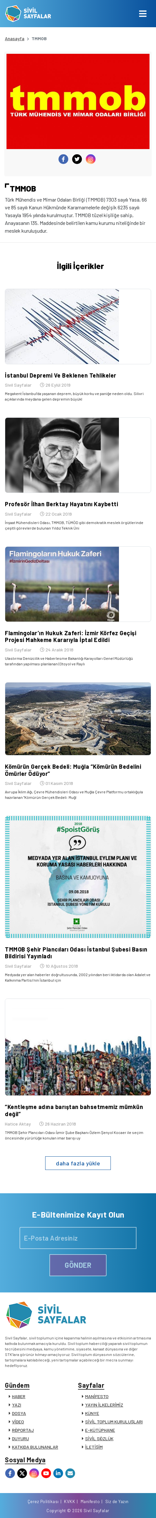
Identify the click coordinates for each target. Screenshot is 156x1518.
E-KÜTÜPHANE (100, 1430)
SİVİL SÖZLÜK (99, 1438)
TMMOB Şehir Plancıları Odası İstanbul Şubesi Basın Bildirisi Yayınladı (76, 953)
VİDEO (18, 1421)
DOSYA (19, 1413)
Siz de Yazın (117, 1501)
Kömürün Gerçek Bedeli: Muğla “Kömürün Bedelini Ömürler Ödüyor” (73, 770)
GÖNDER (78, 1265)
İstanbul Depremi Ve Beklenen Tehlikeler (60, 375)
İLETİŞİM (94, 1447)
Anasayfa (14, 38)
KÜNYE (92, 1413)
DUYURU (20, 1438)
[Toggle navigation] (143, 13)
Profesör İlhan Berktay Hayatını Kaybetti (61, 504)
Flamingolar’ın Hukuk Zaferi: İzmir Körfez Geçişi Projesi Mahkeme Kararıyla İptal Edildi (70, 636)
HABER (18, 1396)
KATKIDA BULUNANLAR (35, 1447)
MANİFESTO (97, 1396)
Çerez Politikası (43, 1501)
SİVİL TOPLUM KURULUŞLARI (114, 1421)
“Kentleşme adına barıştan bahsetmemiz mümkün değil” (74, 1110)
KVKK (69, 1501)
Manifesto (90, 1501)
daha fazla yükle (78, 1163)
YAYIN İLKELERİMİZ (104, 1404)
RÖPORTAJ (23, 1430)
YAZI (16, 1404)
